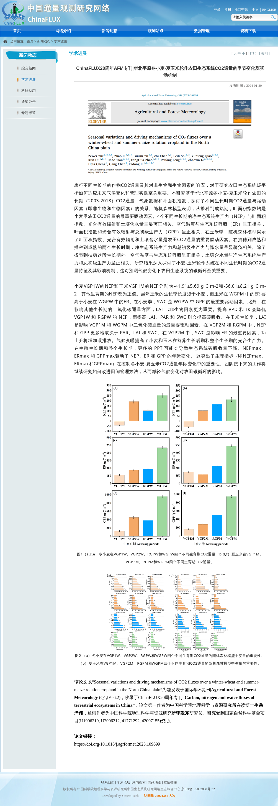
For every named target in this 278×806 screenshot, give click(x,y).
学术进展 (60, 41)
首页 (17, 31)
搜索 (274, 17)
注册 (228, 10)
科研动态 (28, 90)
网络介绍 (63, 31)
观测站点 (155, 31)
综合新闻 (28, 68)
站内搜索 (139, 782)
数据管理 (202, 31)
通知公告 (28, 102)
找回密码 (241, 10)
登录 (217, 10)
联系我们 (107, 782)
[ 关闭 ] (264, 53)
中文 (255, 10)
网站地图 (154, 782)
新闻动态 (109, 31)
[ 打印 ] (253, 53)
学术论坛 (123, 782)
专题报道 (28, 113)
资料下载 (248, 31)
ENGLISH (269, 10)
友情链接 (170, 782)
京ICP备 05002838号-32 (198, 789)
